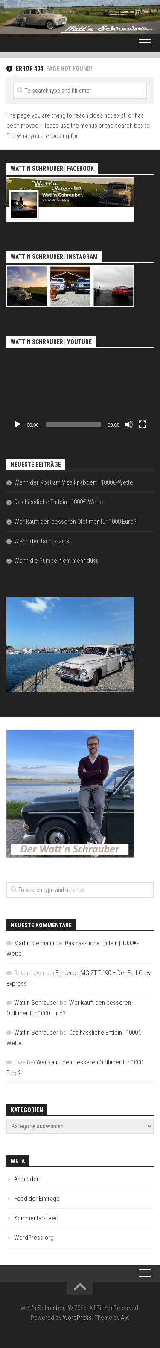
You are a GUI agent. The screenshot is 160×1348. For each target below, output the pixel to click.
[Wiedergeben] (17, 424)
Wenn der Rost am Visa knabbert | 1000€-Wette (73, 482)
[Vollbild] (142, 424)
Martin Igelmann (34, 943)
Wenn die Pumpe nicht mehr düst (56, 561)
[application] (80, 391)
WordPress (77, 1318)
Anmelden (27, 1179)
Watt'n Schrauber (36, 1003)
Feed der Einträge (37, 1198)
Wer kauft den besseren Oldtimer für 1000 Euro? (75, 521)
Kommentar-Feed (36, 1218)
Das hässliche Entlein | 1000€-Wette (58, 502)
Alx (124, 1318)
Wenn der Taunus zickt (42, 541)
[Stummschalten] (129, 424)
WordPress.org (34, 1238)
